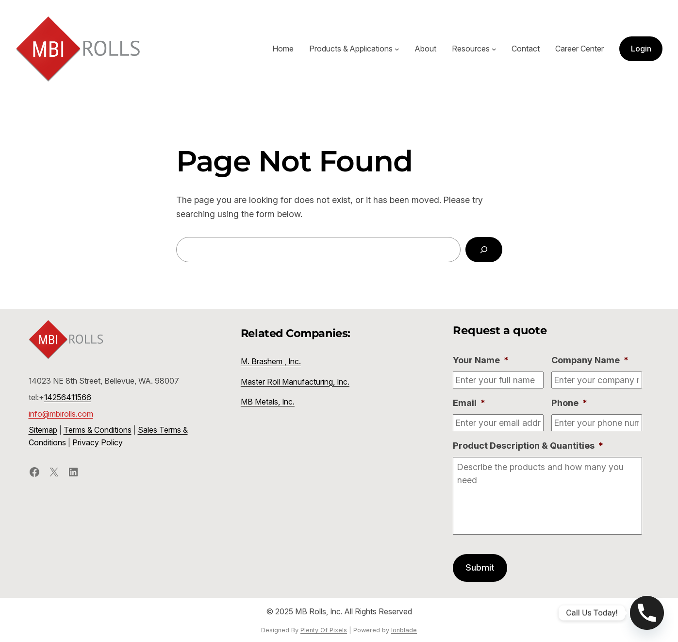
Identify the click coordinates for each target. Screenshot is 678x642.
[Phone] (647, 613)
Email (469, 403)
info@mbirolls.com (61, 414)
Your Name (481, 360)
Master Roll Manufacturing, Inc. (295, 382)
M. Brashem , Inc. (271, 361)
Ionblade (404, 630)
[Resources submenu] (494, 49)
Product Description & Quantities (528, 445)
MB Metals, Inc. (268, 401)
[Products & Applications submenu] (397, 49)
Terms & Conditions (98, 430)
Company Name (589, 360)
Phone (569, 403)
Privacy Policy (97, 442)
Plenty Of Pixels (323, 630)
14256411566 (67, 397)
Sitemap (43, 430)
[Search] (483, 249)
